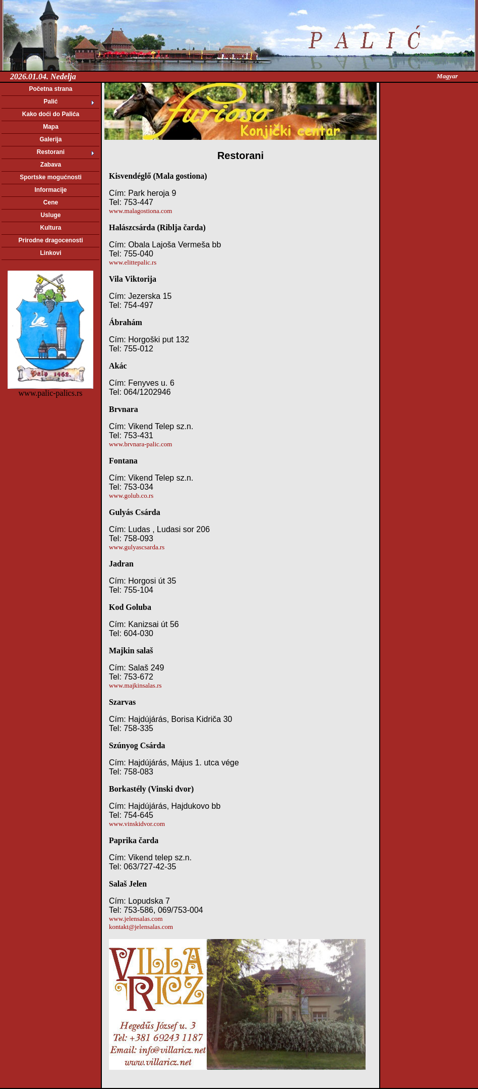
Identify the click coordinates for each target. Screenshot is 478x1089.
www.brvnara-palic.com (140, 444)
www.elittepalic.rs (132, 262)
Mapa (50, 126)
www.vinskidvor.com (137, 823)
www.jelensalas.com (136, 918)
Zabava (50, 164)
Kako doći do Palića (50, 114)
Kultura (51, 227)
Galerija (50, 139)
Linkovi (50, 252)
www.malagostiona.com (140, 211)
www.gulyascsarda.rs (136, 547)
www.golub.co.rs (131, 495)
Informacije (50, 189)
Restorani (51, 151)
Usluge (50, 215)
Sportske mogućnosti (51, 177)
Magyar (447, 76)
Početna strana (50, 88)
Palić (50, 101)
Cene (50, 202)
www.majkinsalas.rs (135, 685)
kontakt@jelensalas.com (141, 926)
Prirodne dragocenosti (50, 240)
